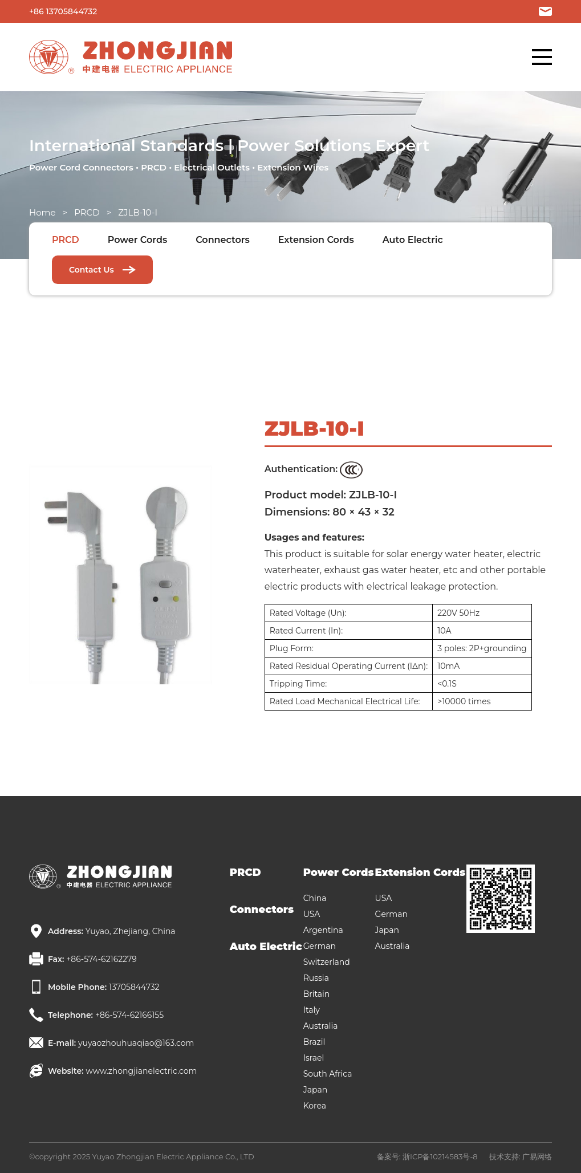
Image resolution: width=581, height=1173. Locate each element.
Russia (316, 978)
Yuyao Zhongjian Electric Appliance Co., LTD (173, 1156)
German (319, 946)
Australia (320, 1026)
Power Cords (137, 239)
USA (311, 914)
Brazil (314, 1042)
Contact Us (102, 270)
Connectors (223, 239)
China (315, 898)
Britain (316, 994)
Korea (314, 1106)
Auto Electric (413, 239)
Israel (313, 1058)
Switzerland (326, 962)
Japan (315, 1090)
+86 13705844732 (63, 11)
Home (42, 212)
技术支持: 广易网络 (520, 1156)
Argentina (323, 930)
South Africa (327, 1074)
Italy (311, 1010)
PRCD (87, 212)
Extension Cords (316, 239)
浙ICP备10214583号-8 (440, 1156)
